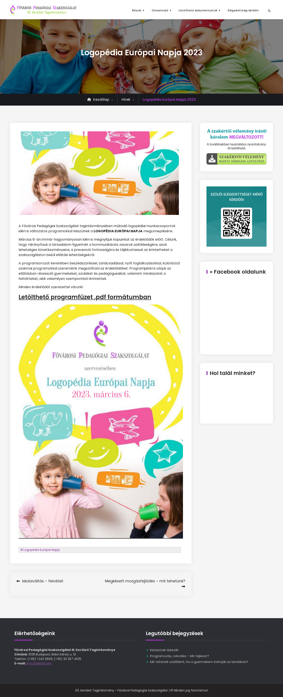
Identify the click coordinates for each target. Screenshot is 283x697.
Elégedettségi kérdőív (243, 10)
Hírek (126, 99)
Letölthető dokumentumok (198, 10)
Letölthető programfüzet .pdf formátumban (85, 297)
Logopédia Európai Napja (42, 550)
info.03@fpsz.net (39, 663)
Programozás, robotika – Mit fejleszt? (179, 656)
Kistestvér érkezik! (164, 650)
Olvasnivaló (160, 10)
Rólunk (136, 10)
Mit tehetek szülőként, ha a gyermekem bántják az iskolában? (199, 662)
